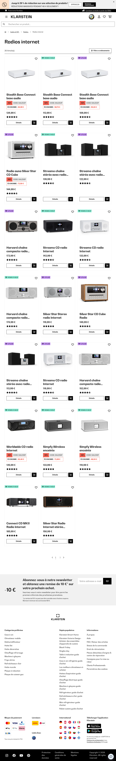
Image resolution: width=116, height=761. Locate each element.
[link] (21, 73)
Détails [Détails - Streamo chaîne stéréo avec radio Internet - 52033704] (55, 199)
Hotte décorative (12, 649)
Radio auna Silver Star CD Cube (21, 172)
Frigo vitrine (10, 660)
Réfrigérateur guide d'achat (71, 692)
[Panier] (109, 17)
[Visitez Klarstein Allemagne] (60, 722)
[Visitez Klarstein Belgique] (60, 737)
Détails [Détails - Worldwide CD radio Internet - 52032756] (19, 475)
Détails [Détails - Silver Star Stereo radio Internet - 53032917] (55, 332)
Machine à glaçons (13, 656)
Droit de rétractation (95, 649)
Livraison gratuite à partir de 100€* (98, 11)
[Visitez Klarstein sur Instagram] (7, 755)
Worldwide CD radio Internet (19, 448)
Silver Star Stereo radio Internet (55, 315)
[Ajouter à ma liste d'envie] (36, 59)
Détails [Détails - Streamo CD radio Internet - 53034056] (55, 398)
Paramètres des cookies (97, 669)
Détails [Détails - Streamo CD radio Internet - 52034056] (92, 265)
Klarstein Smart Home (69, 635)
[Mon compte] (99, 17)
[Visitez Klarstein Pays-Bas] (65, 737)
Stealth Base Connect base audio (21, 96)
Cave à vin (9, 635)
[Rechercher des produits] (58, 24)
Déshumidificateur (12, 642)
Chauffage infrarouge (14, 653)
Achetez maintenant (86, 4)
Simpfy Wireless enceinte (54, 448)
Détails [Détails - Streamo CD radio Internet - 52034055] (55, 265)
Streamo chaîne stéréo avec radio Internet (54, 172)
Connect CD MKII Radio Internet (18, 525)
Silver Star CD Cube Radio (93, 315)
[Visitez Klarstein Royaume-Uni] (65, 727)
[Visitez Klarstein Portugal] (69, 737)
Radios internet (38, 32)
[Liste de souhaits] (104, 17)
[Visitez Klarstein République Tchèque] (74, 727)
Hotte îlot (8, 645)
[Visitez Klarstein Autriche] (65, 722)
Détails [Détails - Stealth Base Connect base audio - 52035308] (55, 123)
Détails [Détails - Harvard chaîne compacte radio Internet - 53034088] (92, 398)
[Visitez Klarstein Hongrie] (78, 727)
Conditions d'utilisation (94, 742)
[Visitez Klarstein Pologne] (60, 732)
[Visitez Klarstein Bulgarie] (74, 732)
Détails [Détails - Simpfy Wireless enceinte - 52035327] (92, 475)
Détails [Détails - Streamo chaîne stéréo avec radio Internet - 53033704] (92, 199)
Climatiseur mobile (13, 638)
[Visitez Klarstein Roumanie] (69, 732)
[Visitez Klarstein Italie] (78, 722)
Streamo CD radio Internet (55, 249)
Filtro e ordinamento (100, 51)
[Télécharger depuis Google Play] (94, 731)
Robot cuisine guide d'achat (71, 709)
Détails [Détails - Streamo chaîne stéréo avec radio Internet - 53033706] (19, 398)
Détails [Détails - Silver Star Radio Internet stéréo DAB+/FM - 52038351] (55, 541)
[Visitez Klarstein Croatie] (65, 732)
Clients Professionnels (96, 665)
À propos (90, 635)
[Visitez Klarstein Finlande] (78, 732)
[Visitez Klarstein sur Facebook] (14, 755)
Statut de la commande (97, 645)
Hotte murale (10, 667)
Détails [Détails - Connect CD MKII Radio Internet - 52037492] (19, 541)
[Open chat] (111, 756)
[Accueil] (7, 32)
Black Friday (64, 647)
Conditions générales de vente (60, 755)
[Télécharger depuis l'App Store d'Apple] (94, 726)
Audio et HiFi (14, 32)
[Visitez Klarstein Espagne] (60, 727)
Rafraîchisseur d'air (13, 663)
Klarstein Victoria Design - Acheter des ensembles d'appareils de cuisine (70, 641)
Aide (89, 638)
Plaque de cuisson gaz (14, 674)
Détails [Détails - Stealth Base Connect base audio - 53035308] (92, 123)
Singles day (64, 651)
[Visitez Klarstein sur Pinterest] (28, 755)
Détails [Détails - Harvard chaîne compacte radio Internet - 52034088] (19, 332)
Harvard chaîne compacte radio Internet (17, 249)
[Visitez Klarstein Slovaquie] (69, 727)
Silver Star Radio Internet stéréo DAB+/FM (54, 525)
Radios (26, 32)
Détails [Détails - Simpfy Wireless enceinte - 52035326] (55, 475)
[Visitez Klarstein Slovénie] (74, 737)
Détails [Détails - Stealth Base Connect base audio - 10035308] (19, 123)
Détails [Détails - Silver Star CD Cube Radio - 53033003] (92, 332)
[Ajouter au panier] (34, 123)
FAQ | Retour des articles (97, 642)
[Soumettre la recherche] (4, 24)
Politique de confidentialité (95, 740)
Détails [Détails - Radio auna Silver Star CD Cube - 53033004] (19, 199)
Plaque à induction (12, 671)
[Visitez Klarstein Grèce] (78, 738)
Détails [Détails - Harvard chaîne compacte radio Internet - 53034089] (19, 265)
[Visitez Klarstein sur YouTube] (21, 755)
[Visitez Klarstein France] (74, 722)
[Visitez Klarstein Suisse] (69, 722)
